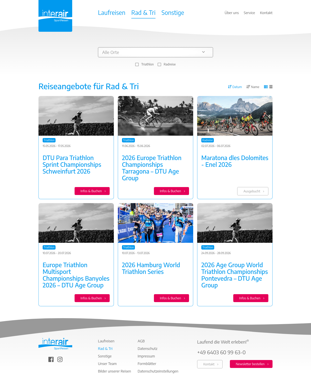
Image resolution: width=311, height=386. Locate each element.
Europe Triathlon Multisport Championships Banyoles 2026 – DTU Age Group (76, 275)
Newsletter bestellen (250, 364)
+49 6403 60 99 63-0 (221, 352)
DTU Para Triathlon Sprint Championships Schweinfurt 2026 (72, 164)
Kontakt (208, 365)
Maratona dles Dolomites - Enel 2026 (234, 161)
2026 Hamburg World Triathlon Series (151, 268)
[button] (155, 52)
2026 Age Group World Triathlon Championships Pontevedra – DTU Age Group (234, 275)
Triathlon (147, 64)
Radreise (170, 64)
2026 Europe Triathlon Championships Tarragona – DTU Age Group (151, 167)
